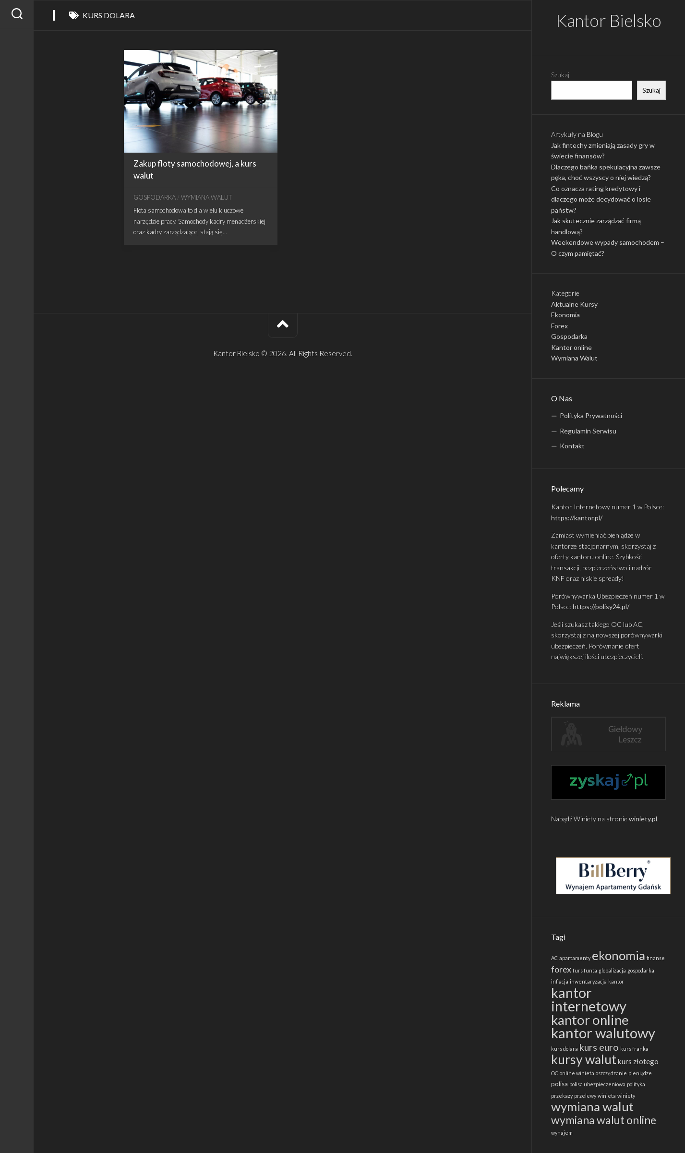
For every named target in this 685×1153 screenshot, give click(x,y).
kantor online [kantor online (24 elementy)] (590, 1020)
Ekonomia (565, 315)
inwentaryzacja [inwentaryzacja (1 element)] (588, 981)
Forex (559, 326)
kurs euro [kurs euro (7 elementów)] (599, 1047)
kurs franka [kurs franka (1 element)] (634, 1048)
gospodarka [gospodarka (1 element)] (640, 970)
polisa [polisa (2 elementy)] (559, 1084)
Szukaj (560, 75)
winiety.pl (643, 819)
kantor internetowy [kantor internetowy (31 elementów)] (588, 999)
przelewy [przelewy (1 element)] (585, 1096)
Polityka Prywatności (591, 415)
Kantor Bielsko (608, 20)
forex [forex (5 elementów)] (561, 969)
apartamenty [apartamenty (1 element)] (574, 958)
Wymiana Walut (574, 358)
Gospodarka (569, 336)
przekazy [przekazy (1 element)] (562, 1096)
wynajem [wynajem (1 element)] (562, 1132)
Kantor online (571, 347)
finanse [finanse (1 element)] (656, 958)
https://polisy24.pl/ (601, 606)
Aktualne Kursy (574, 304)
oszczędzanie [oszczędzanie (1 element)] (611, 1073)
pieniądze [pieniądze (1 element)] (640, 1073)
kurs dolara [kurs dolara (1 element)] (564, 1048)
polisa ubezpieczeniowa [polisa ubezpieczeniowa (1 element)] (597, 1084)
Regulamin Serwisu (588, 431)
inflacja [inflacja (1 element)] (559, 981)
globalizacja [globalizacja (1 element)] (612, 970)
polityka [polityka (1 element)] (636, 1084)
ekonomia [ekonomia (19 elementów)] (618, 955)
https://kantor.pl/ (576, 518)
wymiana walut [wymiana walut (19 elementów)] (592, 1106)
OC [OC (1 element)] (554, 1073)
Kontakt (572, 446)
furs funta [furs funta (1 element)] (585, 970)
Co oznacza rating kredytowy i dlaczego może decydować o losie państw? (601, 199)
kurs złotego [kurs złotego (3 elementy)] (638, 1061)
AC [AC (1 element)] (554, 958)
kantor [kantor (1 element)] (616, 981)
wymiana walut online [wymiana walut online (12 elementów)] (603, 1120)
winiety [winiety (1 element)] (626, 1096)
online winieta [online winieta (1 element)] (577, 1073)
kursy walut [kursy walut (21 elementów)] (583, 1059)
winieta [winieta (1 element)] (607, 1096)
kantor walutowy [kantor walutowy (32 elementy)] (603, 1032)
